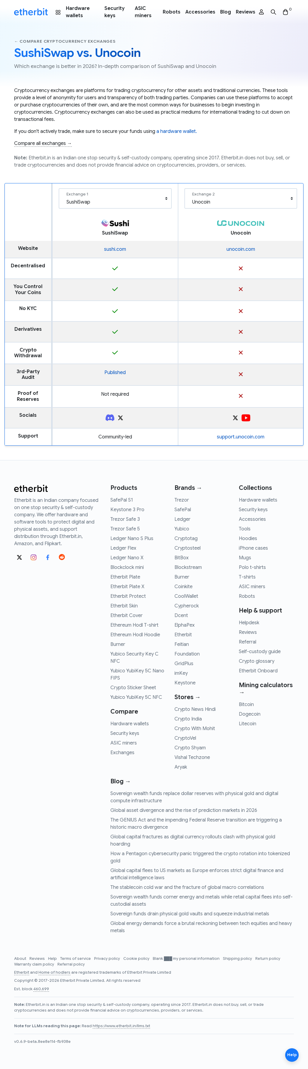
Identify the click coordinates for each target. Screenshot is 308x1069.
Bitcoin (246, 705)
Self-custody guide (260, 652)
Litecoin (247, 724)
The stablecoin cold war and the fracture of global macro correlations (187, 887)
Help (53, 958)
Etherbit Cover (126, 616)
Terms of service (76, 958)
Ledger (182, 519)
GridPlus (183, 664)
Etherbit (183, 635)
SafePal (182, 510)
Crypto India (188, 719)
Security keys (114, 12)
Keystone (185, 683)
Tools (245, 529)
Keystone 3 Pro (127, 510)
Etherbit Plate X (127, 587)
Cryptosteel (187, 548)
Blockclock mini (127, 567)
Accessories (200, 12)
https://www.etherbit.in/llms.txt (121, 1026)
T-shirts (247, 577)
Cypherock (186, 606)
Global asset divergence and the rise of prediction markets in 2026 (183, 810)
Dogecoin (249, 714)
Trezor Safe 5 (125, 529)
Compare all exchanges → (43, 143)
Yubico (181, 529)
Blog (225, 12)
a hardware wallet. (176, 131)
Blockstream (188, 567)
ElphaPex (184, 625)
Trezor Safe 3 (125, 519)
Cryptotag (186, 539)
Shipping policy (238, 958)
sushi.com (115, 249)
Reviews (245, 12)
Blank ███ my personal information (186, 958)
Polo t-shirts (252, 567)
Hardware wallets (78, 12)
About (20, 958)
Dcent (181, 616)
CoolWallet (186, 596)
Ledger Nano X (126, 558)
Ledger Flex (123, 548)
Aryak (180, 767)
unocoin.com (240, 249)
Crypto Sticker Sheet (133, 688)
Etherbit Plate (125, 577)
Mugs (245, 558)
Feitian (181, 644)
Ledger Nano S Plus (131, 539)
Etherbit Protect (128, 596)
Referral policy (71, 964)
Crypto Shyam (190, 748)
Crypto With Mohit (194, 729)
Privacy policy (107, 958)
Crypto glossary (256, 661)
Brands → (188, 488)
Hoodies (248, 539)
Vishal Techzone (192, 757)
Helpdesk (249, 623)
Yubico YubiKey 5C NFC (136, 697)
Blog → (120, 781)
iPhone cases (253, 548)
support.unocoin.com (240, 437)
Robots (171, 12)
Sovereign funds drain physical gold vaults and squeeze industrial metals (189, 914)
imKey (181, 673)
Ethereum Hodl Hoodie (135, 635)
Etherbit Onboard (258, 671)
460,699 (41, 989)
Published (115, 373)
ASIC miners (143, 12)
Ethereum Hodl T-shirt (134, 625)
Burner (117, 644)
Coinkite (183, 587)
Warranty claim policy (34, 964)
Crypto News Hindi (195, 709)
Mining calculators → (266, 688)
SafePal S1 (121, 500)
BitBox (181, 558)
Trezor (181, 500)
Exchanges (122, 753)
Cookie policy (136, 958)
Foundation (187, 654)
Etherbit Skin (124, 606)
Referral (247, 642)
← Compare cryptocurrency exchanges (65, 41)
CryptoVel (185, 738)
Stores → (187, 697)
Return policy (267, 958)
